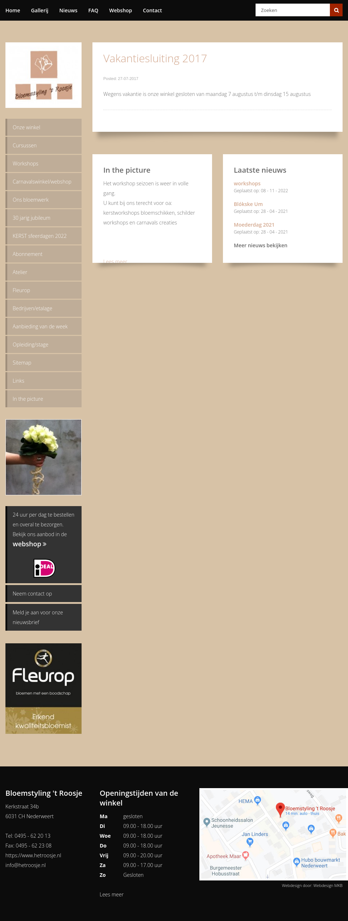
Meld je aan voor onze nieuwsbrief (38, 617)
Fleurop (21, 290)
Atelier (20, 272)
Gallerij (40, 10)
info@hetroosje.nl (25, 865)
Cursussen (25, 145)
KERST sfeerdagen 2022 (40, 235)
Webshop (120, 10)
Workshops (25, 163)
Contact (152, 10)
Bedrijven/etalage (32, 308)
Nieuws (68, 10)
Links (18, 380)
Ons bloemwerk (31, 199)
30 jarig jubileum (31, 217)
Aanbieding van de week (40, 326)
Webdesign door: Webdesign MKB (312, 885)
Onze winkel (26, 127)
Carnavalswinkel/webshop (42, 181)
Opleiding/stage (30, 344)
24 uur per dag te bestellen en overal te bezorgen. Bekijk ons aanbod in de (43, 529)
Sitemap (22, 362)
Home (12, 10)
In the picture (28, 398)
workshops (283, 187)
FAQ (93, 10)
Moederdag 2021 (283, 229)
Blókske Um (283, 208)
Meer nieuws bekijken (260, 245)
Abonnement (27, 254)
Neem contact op (32, 593)
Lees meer (115, 261)
